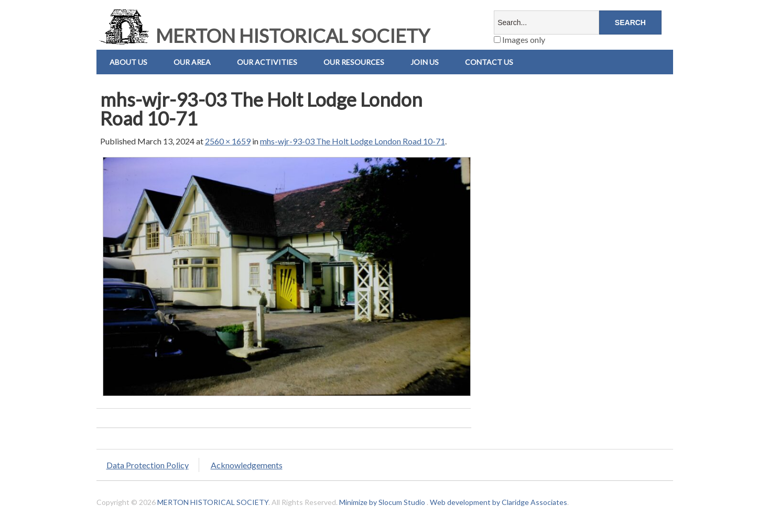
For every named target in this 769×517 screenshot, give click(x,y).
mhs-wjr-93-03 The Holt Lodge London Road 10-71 (352, 141)
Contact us (489, 62)
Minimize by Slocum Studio (382, 502)
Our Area (192, 62)
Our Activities (267, 62)
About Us (128, 62)
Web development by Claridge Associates (498, 502)
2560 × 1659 (228, 141)
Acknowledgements (247, 465)
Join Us (424, 62)
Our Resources (353, 62)
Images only (519, 39)
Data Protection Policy (147, 465)
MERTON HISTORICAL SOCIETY (263, 35)
